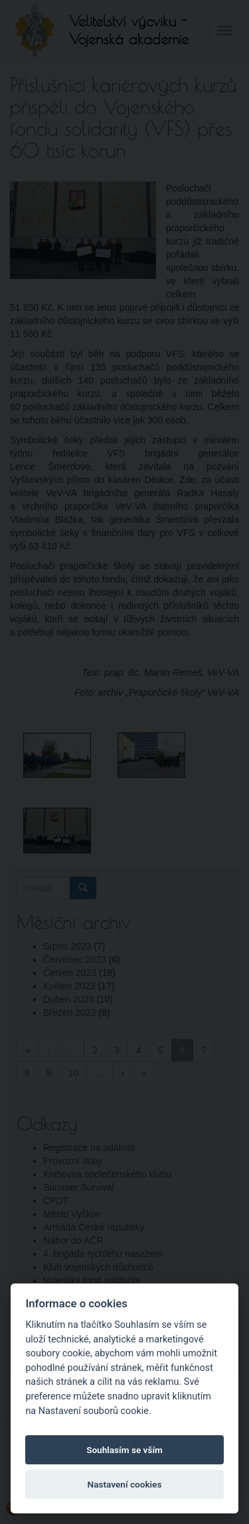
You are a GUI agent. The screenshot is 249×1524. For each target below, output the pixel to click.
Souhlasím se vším (124, 1449)
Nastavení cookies (125, 1484)
